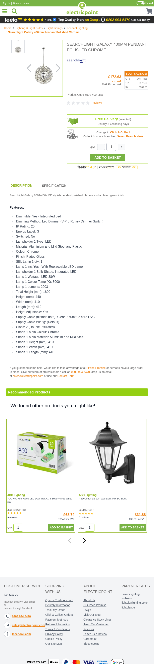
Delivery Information (57, 605)
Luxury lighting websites (131, 596)
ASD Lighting (88, 495)
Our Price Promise (94, 605)
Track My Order (55, 609)
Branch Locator (21, 3)
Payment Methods (56, 619)
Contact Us (11, 594)
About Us (89, 600)
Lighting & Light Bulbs (29, 28)
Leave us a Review (95, 634)
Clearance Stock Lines (97, 619)
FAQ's (87, 609)
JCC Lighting (16, 495)
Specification (54, 185)
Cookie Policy (53, 638)
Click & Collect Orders (59, 614)
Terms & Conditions (57, 629)
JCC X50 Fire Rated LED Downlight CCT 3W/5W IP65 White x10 (39, 500)
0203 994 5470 (80, 372)
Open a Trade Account (59, 600)
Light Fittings (55, 28)
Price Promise (96, 368)
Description (21, 185)
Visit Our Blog (91, 614)
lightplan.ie (128, 607)
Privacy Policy (54, 634)
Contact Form (65, 376)
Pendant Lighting (77, 28)
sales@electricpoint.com (28, 376)
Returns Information (57, 624)
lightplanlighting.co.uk (135, 602)
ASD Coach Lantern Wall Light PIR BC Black (103, 498)
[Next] (84, 541)
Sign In (6, 3)
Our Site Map (53, 643)
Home (7, 28)
